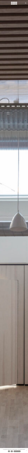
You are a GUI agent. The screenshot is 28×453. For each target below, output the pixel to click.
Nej (11, 451)
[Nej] (26, 450)
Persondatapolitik (17, 451)
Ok (8, 451)
